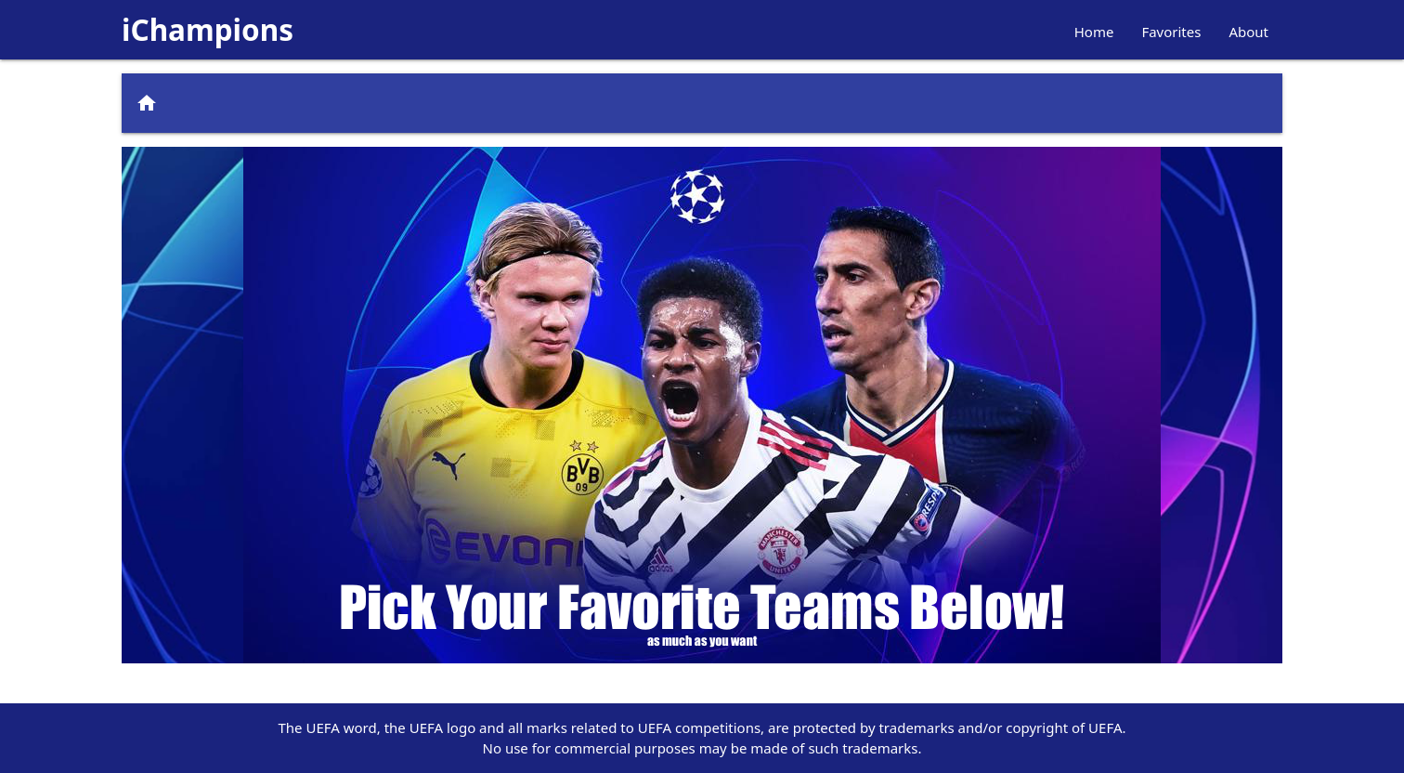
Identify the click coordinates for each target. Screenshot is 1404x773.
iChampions (207, 29)
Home (1094, 31)
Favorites (1171, 31)
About (1248, 31)
